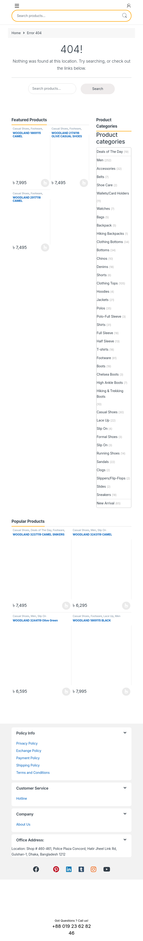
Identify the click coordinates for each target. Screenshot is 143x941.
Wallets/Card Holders (113, 193)
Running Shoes (108, 453)
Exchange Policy (28, 751)
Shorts (102, 275)
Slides (101, 486)
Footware (36, 128)
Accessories (106, 168)
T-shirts (102, 349)
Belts (100, 177)
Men (100, 160)
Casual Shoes (21, 128)
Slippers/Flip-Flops (111, 478)
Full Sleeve (105, 333)
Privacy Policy (27, 743)
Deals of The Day (110, 152)
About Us (23, 824)
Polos (101, 308)
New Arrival (105, 503)
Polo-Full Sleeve (109, 316)
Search (124, 15)
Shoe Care (105, 185)
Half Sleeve (105, 341)
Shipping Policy (28, 765)
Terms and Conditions (33, 773)
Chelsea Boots (108, 374)
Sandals (103, 462)
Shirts (101, 325)
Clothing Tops (107, 283)
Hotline (21, 798)
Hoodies (103, 291)
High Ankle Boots (110, 383)
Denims (102, 267)
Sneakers (104, 495)
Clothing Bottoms (110, 242)
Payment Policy (28, 758)
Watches (103, 209)
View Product (45, 183)
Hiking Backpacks (110, 233)
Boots (101, 366)
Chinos (102, 258)
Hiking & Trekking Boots (110, 393)
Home (16, 33)
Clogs (101, 470)
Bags (100, 217)
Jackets (102, 300)
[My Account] (128, 5)
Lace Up (103, 420)
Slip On (102, 428)
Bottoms (103, 250)
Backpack (104, 225)
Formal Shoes (107, 437)
